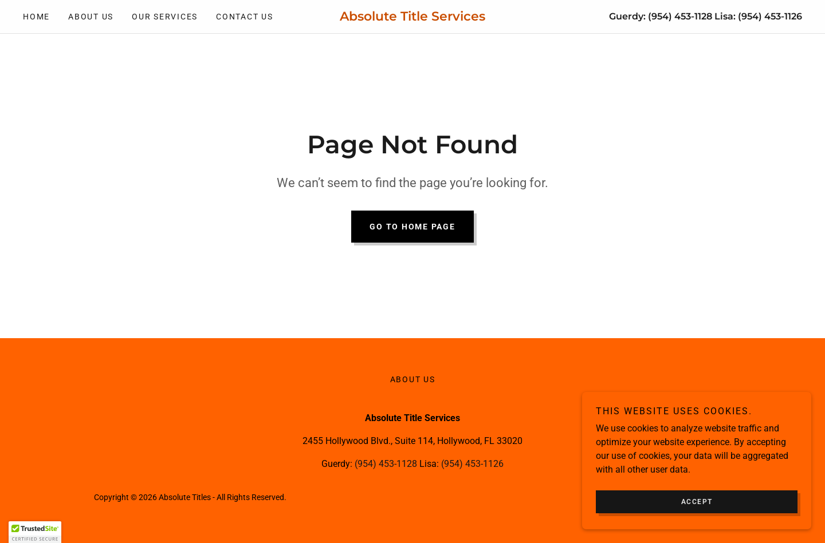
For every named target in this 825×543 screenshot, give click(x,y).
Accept (697, 502)
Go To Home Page (412, 226)
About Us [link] (90, 16)
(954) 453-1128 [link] (680, 16)
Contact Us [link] (244, 16)
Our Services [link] (165, 16)
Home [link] (36, 16)
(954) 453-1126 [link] (770, 16)
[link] (412, 17)
